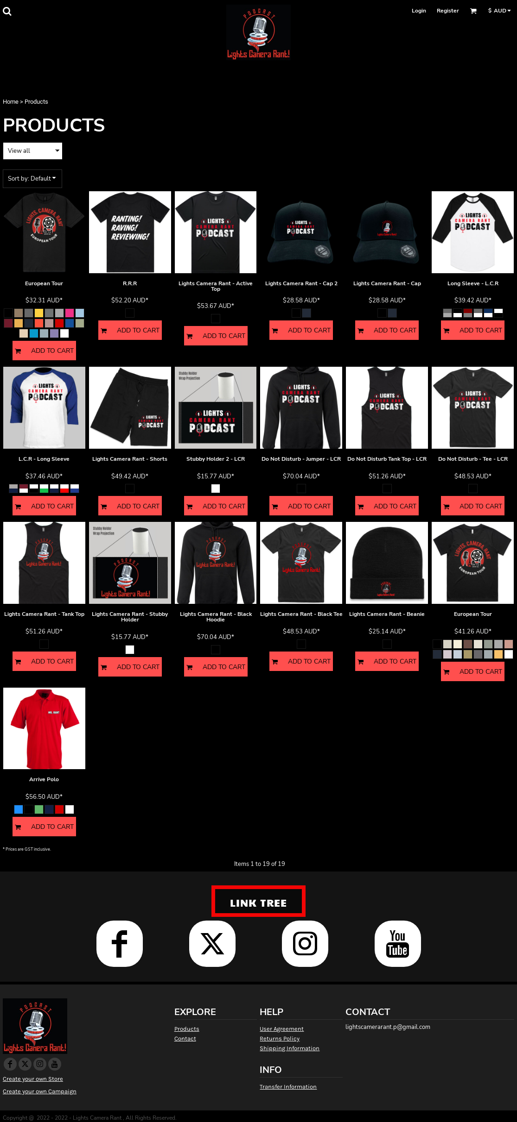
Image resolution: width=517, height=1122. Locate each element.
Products (186, 1028)
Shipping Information (289, 1048)
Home (11, 101)
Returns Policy (280, 1038)
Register (448, 10)
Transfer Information (288, 1086)
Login (419, 10)
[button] (7, 11)
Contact (185, 1038)
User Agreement (282, 1028)
